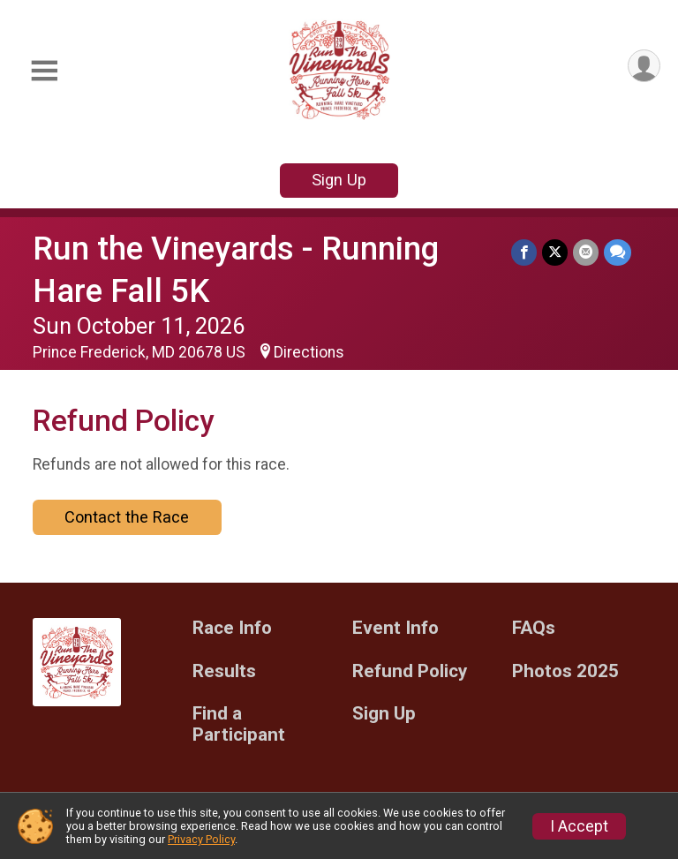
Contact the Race (126, 517)
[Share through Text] (617, 252)
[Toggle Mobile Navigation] (44, 71)
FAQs (533, 628)
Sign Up (339, 179)
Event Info (395, 628)
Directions (309, 352)
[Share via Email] (586, 252)
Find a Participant (238, 724)
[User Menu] (644, 65)
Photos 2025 (565, 671)
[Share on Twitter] (555, 252)
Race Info (232, 628)
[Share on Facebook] (524, 252)
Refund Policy (409, 671)
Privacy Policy (201, 839)
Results (224, 671)
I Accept (579, 826)
